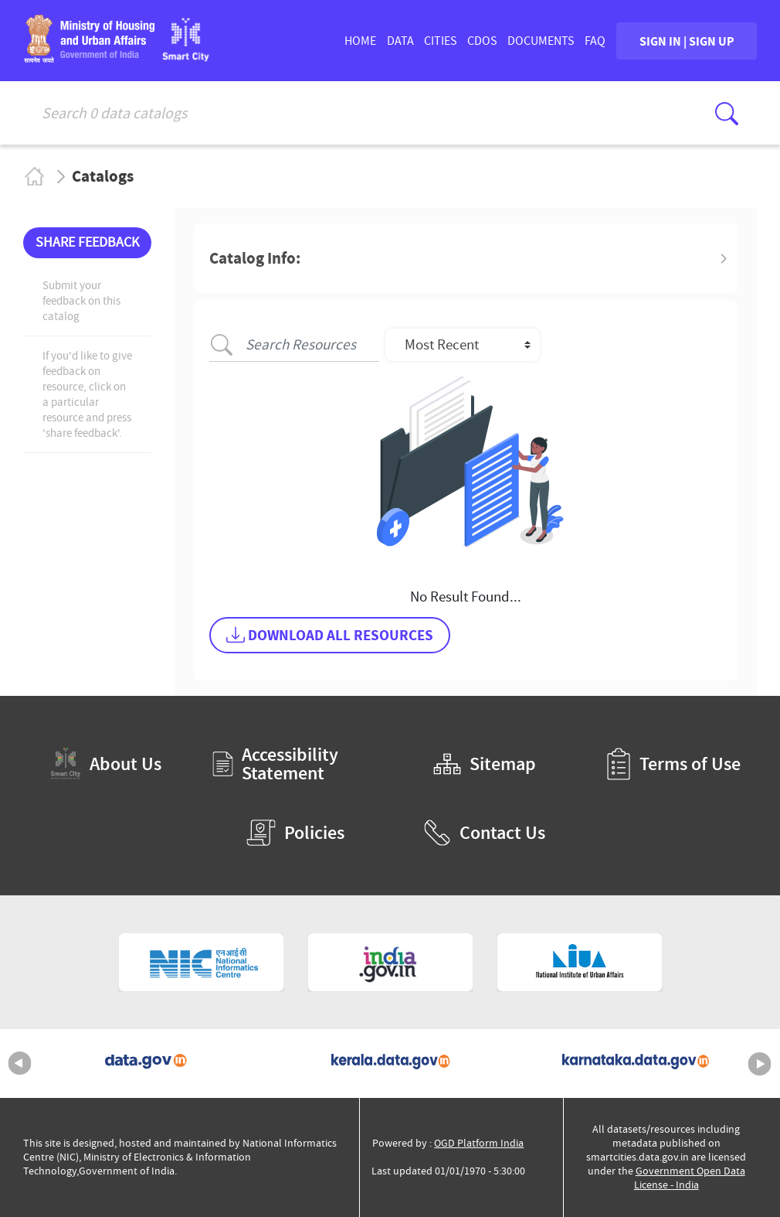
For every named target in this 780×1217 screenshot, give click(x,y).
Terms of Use (673, 764)
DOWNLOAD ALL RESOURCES (329, 635)
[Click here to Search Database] (726, 114)
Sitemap (484, 764)
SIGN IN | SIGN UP (686, 41)
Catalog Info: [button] (254, 258)
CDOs (482, 41)
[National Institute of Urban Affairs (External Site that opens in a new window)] (580, 962)
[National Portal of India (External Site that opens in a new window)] (390, 962)
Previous (20, 1064)
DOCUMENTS (541, 41)
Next (760, 1064)
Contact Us (484, 833)
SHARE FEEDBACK (87, 242)
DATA (400, 41)
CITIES (440, 41)
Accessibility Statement (275, 764)
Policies (295, 833)
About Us (106, 763)
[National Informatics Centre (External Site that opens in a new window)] (201, 962)
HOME (360, 41)
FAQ (595, 41)
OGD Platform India (479, 1143)
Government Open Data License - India (689, 1178)
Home (33, 176)
